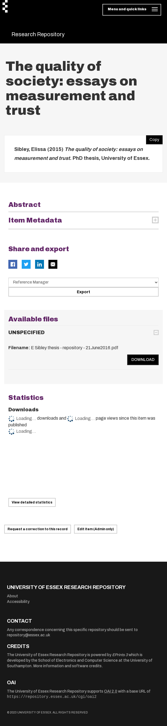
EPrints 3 (120, 655)
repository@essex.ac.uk (28, 635)
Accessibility (18, 602)
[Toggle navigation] (131, 10)
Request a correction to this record (38, 529)
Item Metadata (35, 220)
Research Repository (38, 34)
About (12, 596)
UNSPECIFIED (26, 332)
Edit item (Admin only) (95, 529)
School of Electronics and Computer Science (78, 660)
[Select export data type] (83, 282)
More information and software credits (67, 666)
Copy (152, 138)
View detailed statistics (32, 502)
